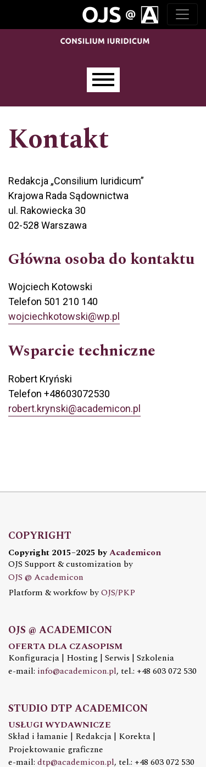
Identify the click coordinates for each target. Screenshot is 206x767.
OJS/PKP (118, 592)
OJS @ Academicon (45, 577)
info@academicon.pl (76, 671)
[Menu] (103, 79)
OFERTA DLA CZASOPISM (65, 646)
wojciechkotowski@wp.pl (64, 316)
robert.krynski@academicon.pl (74, 408)
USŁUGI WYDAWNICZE (59, 725)
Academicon (135, 553)
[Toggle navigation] (182, 14)
